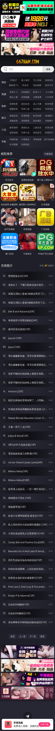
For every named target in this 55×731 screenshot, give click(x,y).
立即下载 (44, 724)
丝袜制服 (25, 97)
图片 (3, 117)
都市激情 (14, 127)
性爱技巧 (49, 132)
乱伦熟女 (37, 108)
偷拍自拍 (25, 103)
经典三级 (25, 108)
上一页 (22, 636)
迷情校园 (14, 132)
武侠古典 (49, 127)
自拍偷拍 (25, 92)
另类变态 (49, 108)
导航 (3, 141)
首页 (13, 636)
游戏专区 (49, 80)
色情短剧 (25, 144)
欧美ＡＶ (37, 92)
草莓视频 (37, 139)
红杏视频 (14, 144)
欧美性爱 (49, 103)
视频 (3, 94)
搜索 (48, 69)
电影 (3, 106)
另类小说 (25, 132)
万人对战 (37, 80)
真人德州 (25, 80)
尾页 (42, 636)
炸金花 (25, 85)
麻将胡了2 (13, 85)
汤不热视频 (49, 139)
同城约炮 (14, 139)
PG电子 (13, 80)
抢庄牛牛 (49, 85)
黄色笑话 (37, 132)
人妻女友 (37, 127)
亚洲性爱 (14, 103)
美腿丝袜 (14, 120)
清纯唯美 (25, 120)
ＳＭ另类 (49, 97)
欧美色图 (37, 115)
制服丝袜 (14, 108)
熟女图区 (37, 120)
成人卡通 (37, 103)
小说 (3, 129)
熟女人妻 (14, 97)
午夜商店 (25, 139)
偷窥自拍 (14, 115)
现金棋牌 (37, 85)
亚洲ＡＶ (14, 92)
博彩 (3, 82)
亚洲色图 (25, 115)
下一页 (33, 636)
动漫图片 (49, 115)
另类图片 (49, 120)
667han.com (27, 62)
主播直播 (37, 97)
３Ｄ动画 (49, 92)
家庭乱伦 (25, 127)
